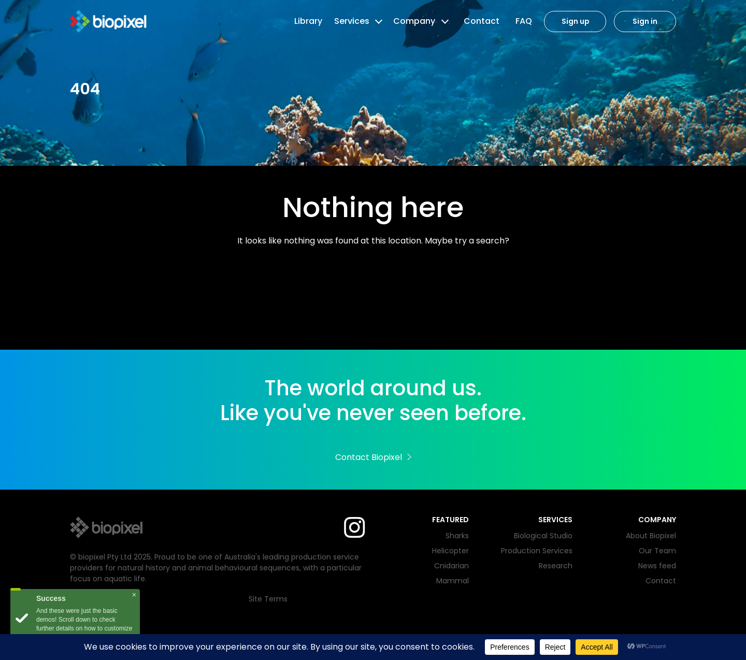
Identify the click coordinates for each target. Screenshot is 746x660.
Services (351, 21)
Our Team (657, 551)
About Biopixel (651, 535)
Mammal (452, 581)
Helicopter (450, 551)
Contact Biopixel (373, 457)
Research (555, 566)
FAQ (523, 21)
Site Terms (268, 599)
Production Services (536, 551)
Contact (481, 21)
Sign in (645, 21)
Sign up (575, 21)
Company (414, 21)
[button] (377, 21)
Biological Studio (543, 535)
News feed (657, 566)
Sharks (457, 535)
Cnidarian (451, 566)
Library (308, 21)
